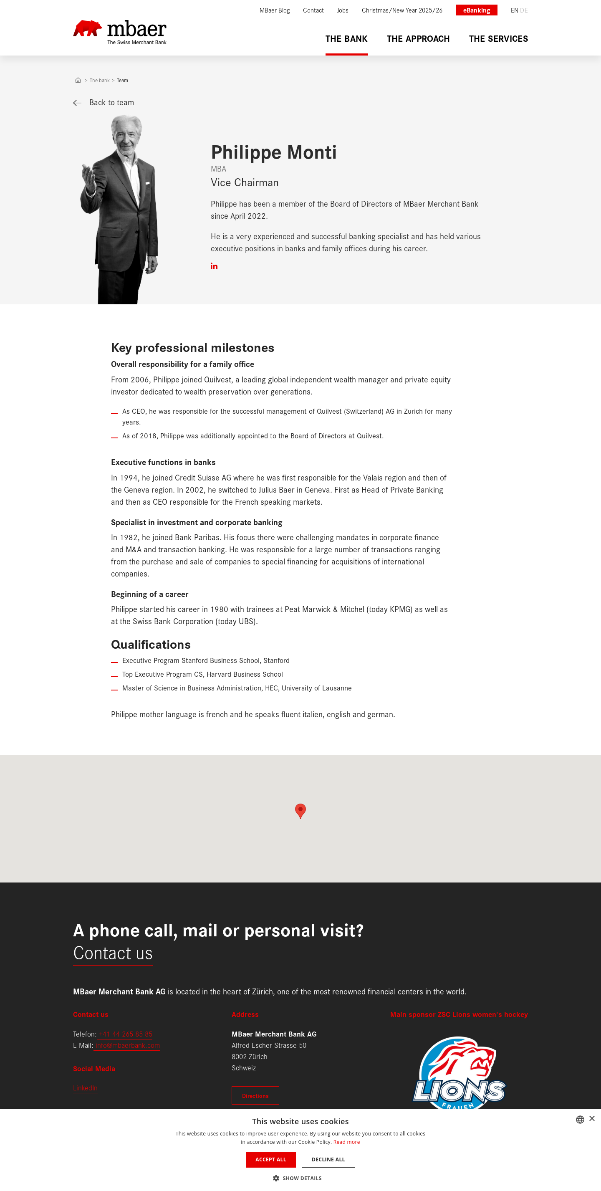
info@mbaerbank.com (126, 1044)
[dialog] (300, 1150)
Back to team (103, 102)
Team (122, 80)
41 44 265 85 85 (127, 1033)
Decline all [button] (328, 1159)
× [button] (591, 1119)
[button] (300, 1177)
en (515, 10)
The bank (100, 80)
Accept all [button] (270, 1159)
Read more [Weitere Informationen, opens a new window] (346, 1141)
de (524, 10)
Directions (255, 1095)
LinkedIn (85, 1087)
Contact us (113, 951)
